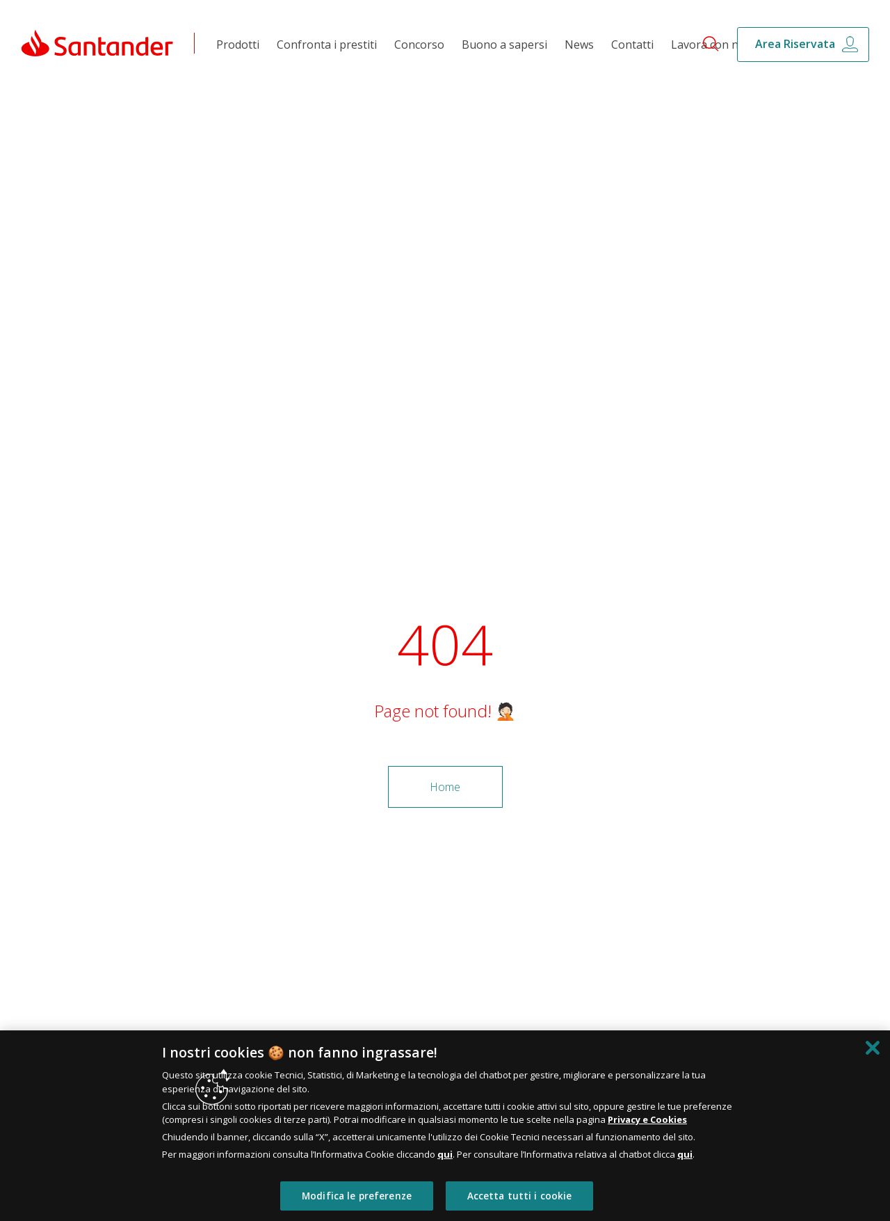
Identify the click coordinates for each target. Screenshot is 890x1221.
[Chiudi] (873, 1048)
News (579, 44)
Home (445, 787)
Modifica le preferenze (357, 1196)
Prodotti (237, 44)
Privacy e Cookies (647, 1119)
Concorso (419, 44)
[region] (445, 1125)
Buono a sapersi (504, 44)
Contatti (632, 44)
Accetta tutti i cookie (519, 1196)
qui (445, 1154)
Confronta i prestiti (327, 44)
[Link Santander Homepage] (97, 42)
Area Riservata (795, 43)
